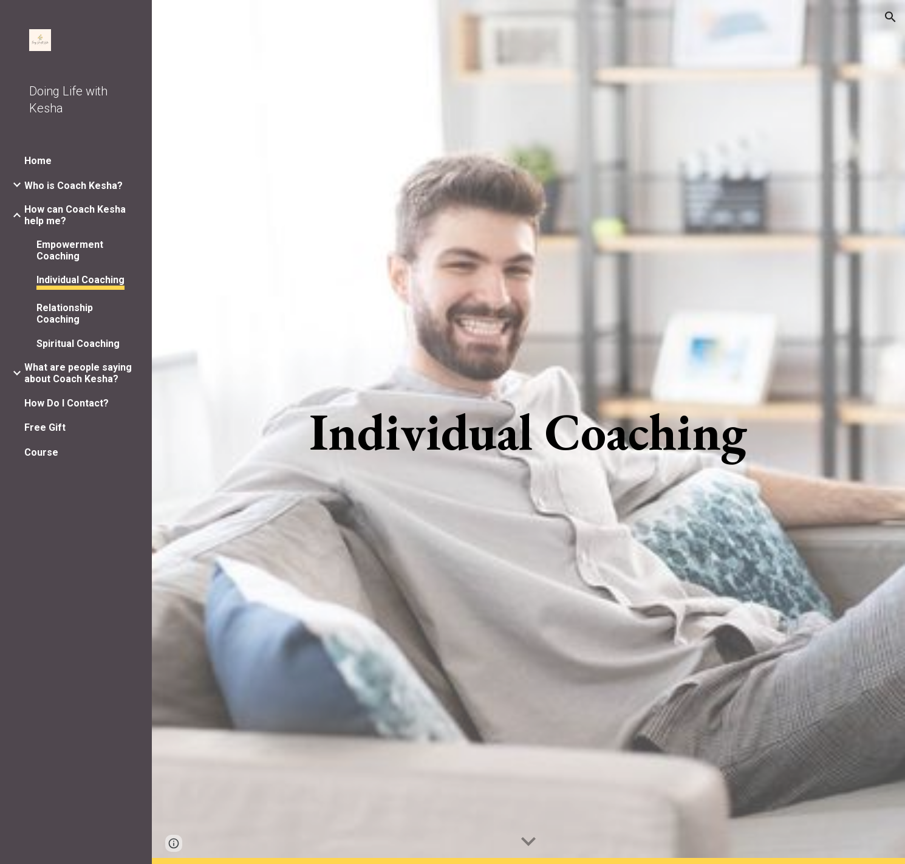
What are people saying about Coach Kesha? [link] (78, 373)
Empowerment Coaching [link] (69, 250)
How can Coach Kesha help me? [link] (75, 215)
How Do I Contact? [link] (66, 403)
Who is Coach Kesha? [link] (73, 185)
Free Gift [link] (45, 427)
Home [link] (38, 160)
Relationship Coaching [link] (64, 313)
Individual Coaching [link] (80, 280)
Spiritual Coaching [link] (78, 343)
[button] (890, 17)
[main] (528, 432)
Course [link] (41, 452)
